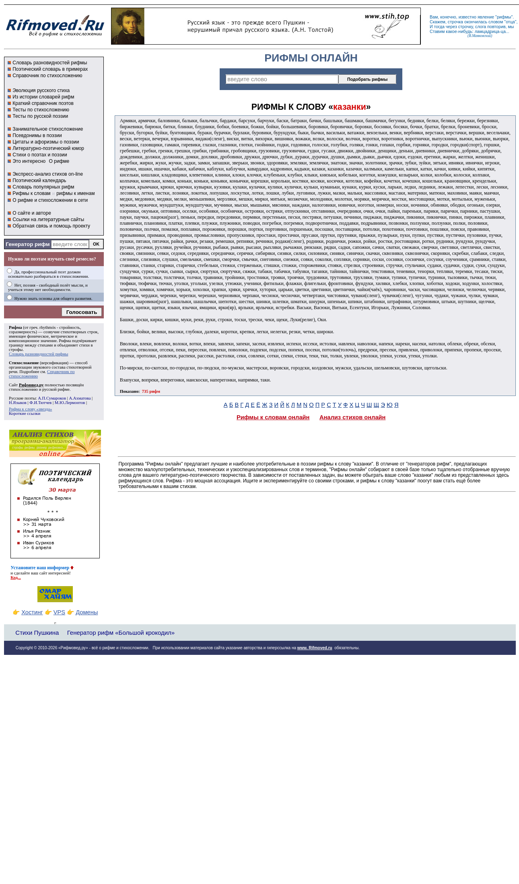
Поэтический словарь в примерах (50, 69)
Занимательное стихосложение (47, 129)
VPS (59, 612)
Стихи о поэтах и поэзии (39, 155)
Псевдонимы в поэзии (37, 135)
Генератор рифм (27, 244)
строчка (455, 21)
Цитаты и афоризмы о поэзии (45, 142)
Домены (87, 612)
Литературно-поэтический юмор (48, 148)
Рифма (15, 327)
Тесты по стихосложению (40, 110)
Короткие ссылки (24, 413)
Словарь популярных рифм (43, 187)
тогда (439, 26)
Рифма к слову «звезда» (30, 409)
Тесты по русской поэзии (40, 116)
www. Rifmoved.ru (314, 648)
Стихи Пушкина (37, 632)
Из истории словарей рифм (43, 97)
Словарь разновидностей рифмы (49, 63)
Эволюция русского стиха (41, 90)
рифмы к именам (75, 193)
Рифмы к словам (31, 193)
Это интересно (28, 161)
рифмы (504, 16)
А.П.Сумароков (52, 398)
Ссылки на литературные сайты (48, 219)
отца (510, 21)
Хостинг (32, 612)
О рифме (59, 161)
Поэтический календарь (39, 180)
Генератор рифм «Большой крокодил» (121, 632)
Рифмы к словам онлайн (273, 417)
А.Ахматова (80, 398)
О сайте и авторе (31, 213)
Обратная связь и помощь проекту (51, 226)
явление (486, 16)
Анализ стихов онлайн (352, 417)
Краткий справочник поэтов (43, 103)
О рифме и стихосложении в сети (50, 200)
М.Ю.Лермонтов (70, 402)
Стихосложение (24, 363)
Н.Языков (18, 402)
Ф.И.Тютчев (40, 402)
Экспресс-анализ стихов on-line (47, 174)
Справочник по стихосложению (47, 75)
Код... (15, 577)
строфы (16, 349)
